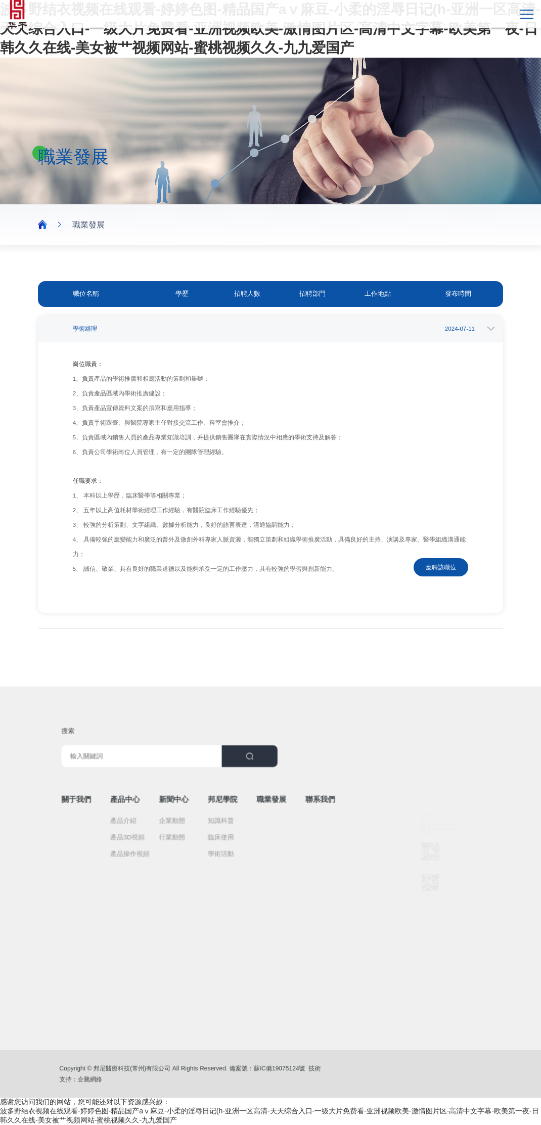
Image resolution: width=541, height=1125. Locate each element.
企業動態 (181, 813)
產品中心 (146, 798)
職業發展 (88, 224)
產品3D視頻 (148, 825)
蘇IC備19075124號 (257, 1069)
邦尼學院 (219, 798)
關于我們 (110, 798)
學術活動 (217, 837)
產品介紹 (145, 813)
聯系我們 (290, 798)
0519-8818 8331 (432, 785)
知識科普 (217, 813)
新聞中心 (183, 798)
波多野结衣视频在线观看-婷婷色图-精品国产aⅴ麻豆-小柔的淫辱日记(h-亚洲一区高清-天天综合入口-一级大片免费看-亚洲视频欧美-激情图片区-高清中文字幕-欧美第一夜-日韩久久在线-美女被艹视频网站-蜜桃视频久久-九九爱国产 (270, 29)
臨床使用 (217, 825)
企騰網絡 (117, 1078)
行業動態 (181, 825)
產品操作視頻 (150, 837)
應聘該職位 (441, 567)
